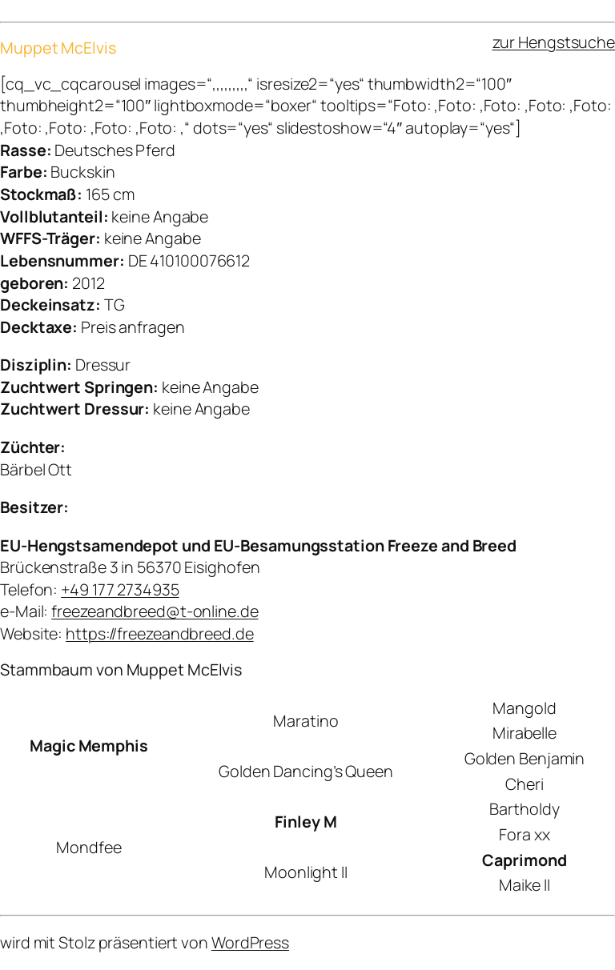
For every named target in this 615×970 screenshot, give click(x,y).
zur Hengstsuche (554, 42)
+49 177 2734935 (120, 589)
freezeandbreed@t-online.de (154, 611)
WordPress (250, 942)
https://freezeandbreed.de (160, 633)
